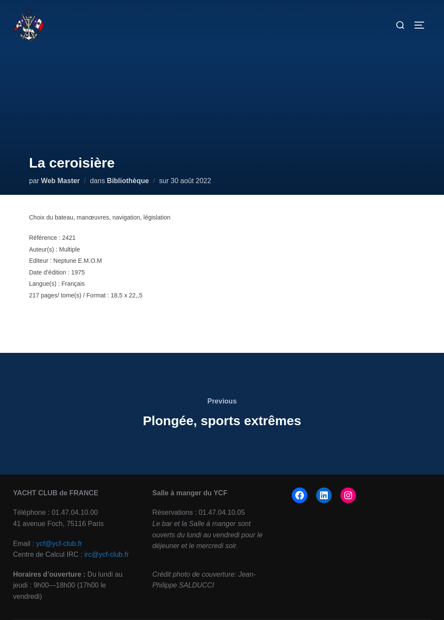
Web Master (60, 180)
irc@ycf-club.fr (107, 554)
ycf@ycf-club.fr (59, 543)
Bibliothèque (128, 180)
